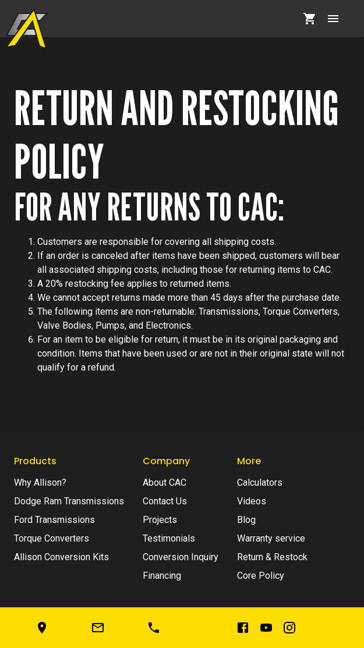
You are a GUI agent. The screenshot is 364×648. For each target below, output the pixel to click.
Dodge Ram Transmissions (69, 501)
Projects (160, 519)
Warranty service (271, 538)
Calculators (259, 482)
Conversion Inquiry (180, 556)
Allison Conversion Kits (61, 556)
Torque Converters (51, 538)
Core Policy (260, 575)
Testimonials (169, 538)
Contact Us (165, 501)
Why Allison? (40, 482)
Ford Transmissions (54, 519)
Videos (251, 501)
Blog (246, 519)
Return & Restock (272, 556)
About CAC (164, 482)
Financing (162, 575)
